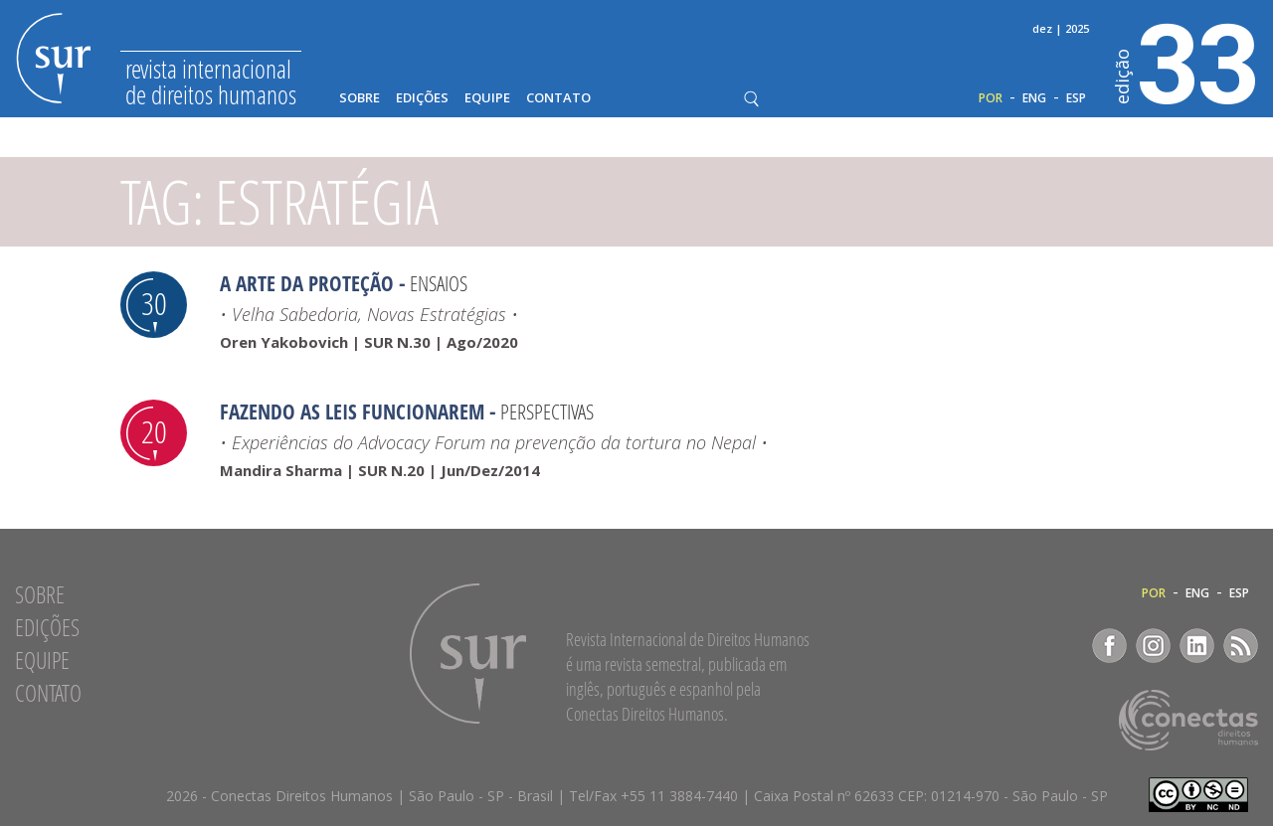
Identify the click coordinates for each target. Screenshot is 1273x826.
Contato (558, 97)
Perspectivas (547, 411)
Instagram (1153, 645)
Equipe (487, 97)
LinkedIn (1197, 645)
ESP (1076, 98)
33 (1187, 60)
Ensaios (438, 283)
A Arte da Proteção (307, 283)
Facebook (1109, 645)
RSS (1240, 645)
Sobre (359, 97)
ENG (1034, 98)
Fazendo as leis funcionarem (352, 411)
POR (990, 98)
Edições (422, 97)
